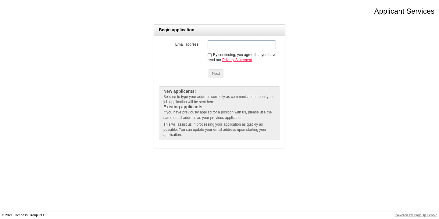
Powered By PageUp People (416, 215)
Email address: (187, 44)
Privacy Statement (237, 60)
